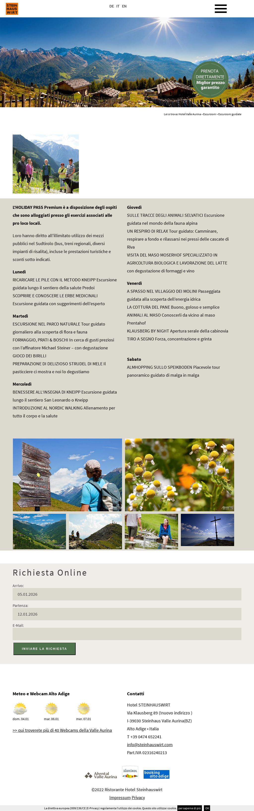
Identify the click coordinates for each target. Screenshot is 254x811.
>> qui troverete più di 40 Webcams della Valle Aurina (62, 730)
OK (207, 808)
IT (118, 5)
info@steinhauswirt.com (150, 744)
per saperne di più (189, 808)
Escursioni (209, 114)
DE (111, 5)
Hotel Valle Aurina (190, 114)
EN (124, 5)
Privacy (138, 797)
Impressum (120, 797)
